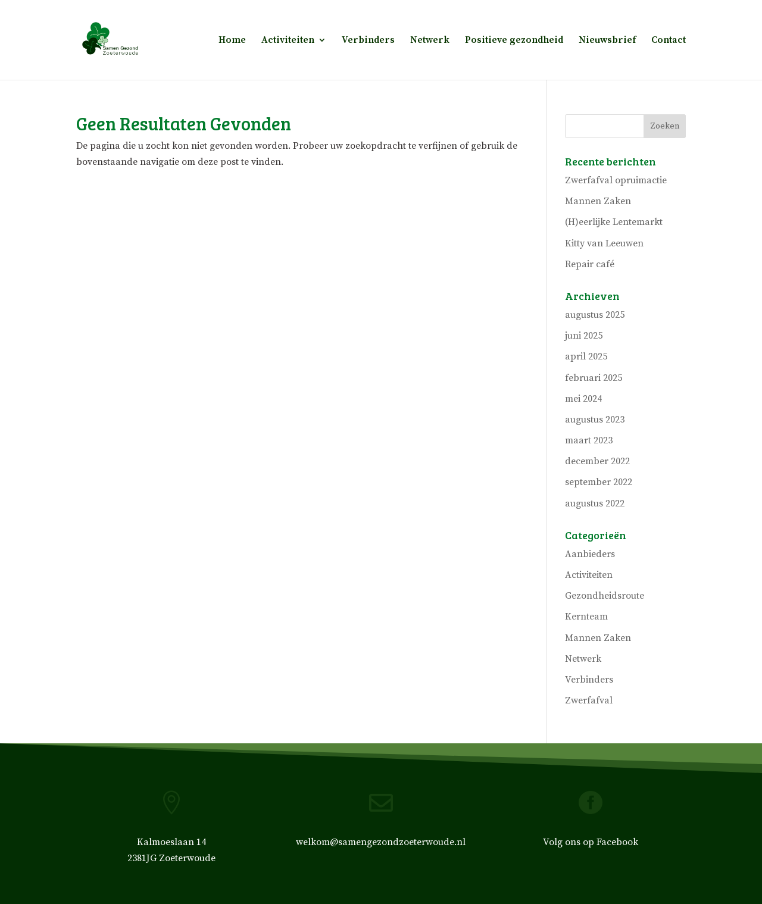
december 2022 (597, 461)
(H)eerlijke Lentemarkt (614, 222)
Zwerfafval (589, 700)
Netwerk (429, 41)
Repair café (589, 264)
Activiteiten (287, 41)
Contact (668, 41)
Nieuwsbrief (607, 41)
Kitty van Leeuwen (604, 243)
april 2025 (586, 356)
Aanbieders (590, 554)
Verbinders (368, 41)
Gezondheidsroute (604, 596)
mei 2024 (583, 399)
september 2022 (598, 482)
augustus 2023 (594, 420)
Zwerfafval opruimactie (616, 180)
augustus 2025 (594, 315)
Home (232, 41)
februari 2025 (593, 378)
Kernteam (586, 617)
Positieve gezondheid (514, 41)
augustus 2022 (594, 503)
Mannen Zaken (598, 201)
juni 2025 (583, 336)
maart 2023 (589, 440)
